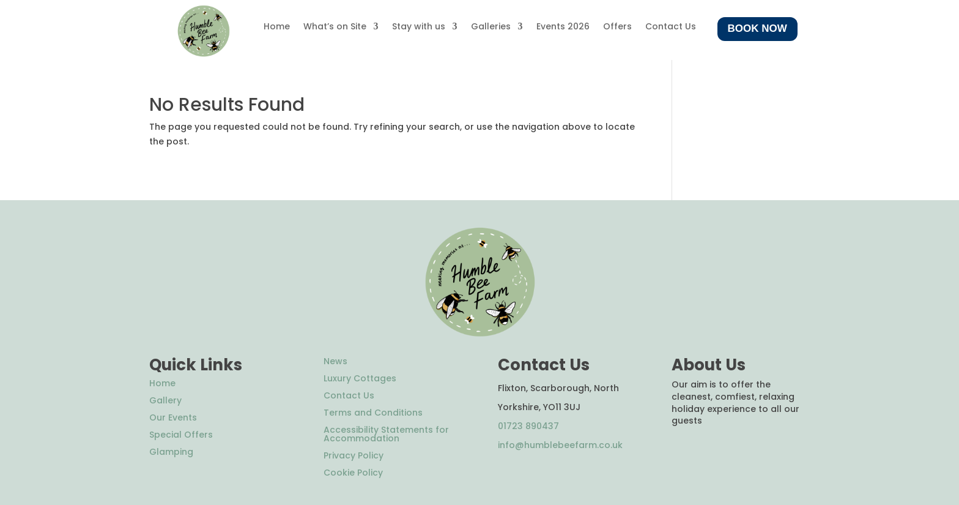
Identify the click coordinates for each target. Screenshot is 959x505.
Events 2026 (563, 27)
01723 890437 (528, 426)
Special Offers (181, 434)
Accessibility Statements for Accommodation (386, 434)
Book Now (757, 28)
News (335, 361)
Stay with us (418, 27)
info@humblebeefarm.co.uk (560, 445)
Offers (617, 27)
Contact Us (670, 27)
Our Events (173, 417)
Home (277, 27)
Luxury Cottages (360, 378)
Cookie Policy (353, 472)
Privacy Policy (353, 455)
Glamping (171, 452)
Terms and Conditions (373, 412)
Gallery (165, 400)
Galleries (491, 27)
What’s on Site (334, 27)
